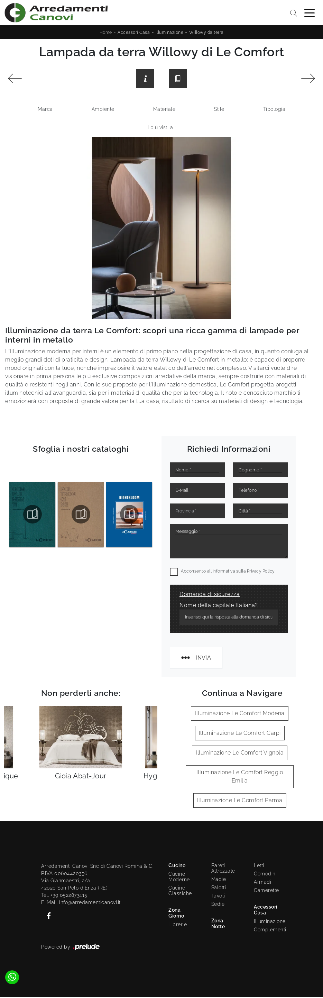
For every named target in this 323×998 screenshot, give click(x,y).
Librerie (177, 925)
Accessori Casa (134, 32)
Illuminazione (170, 32)
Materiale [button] (164, 110)
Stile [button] (219, 110)
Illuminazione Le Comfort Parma (240, 801)
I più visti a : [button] (162, 128)
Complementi (268, 930)
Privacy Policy (261, 572)
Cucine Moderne (179, 877)
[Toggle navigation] (309, 12)
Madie (218, 880)
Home (106, 32)
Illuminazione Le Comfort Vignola (240, 753)
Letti (259, 866)
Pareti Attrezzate (223, 869)
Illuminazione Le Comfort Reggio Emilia (239, 777)
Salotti (218, 888)
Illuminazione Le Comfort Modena (240, 714)
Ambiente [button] (103, 110)
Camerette (266, 891)
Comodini (265, 874)
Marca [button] (45, 110)
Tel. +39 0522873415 (64, 896)
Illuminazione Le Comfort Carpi (240, 734)
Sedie (218, 905)
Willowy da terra (206, 32)
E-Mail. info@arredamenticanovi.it (81, 903)
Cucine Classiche (180, 891)
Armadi (262, 883)
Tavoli (218, 897)
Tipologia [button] (274, 110)
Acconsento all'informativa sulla (228, 572)
